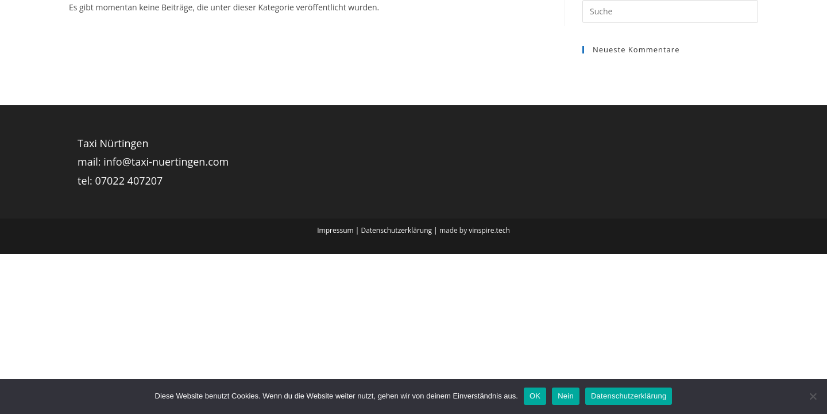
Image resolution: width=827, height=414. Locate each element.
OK (535, 396)
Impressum (335, 230)
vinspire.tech (489, 230)
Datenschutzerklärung (396, 230)
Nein (566, 396)
